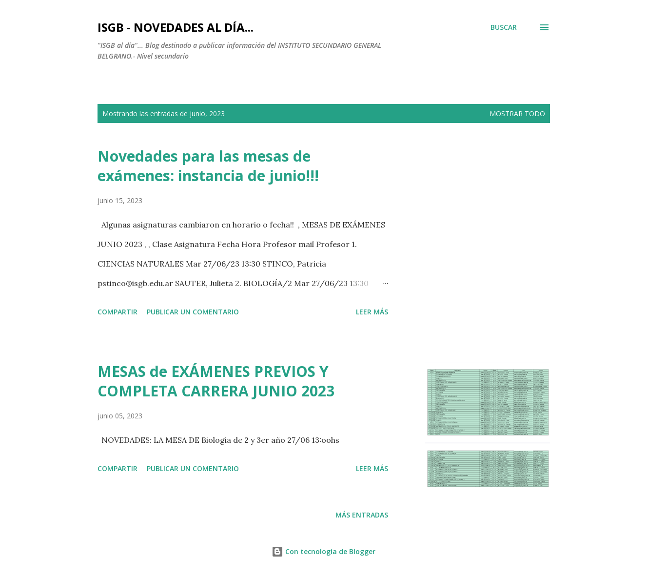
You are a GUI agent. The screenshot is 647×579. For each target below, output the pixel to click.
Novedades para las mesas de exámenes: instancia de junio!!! (208, 166)
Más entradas (361, 514)
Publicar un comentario (193, 311)
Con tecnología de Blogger (323, 551)
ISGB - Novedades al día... (176, 27)
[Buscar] (503, 27)
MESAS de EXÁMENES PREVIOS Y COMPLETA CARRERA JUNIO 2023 (216, 381)
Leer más (372, 311)
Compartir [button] (117, 311)
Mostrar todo (517, 113)
